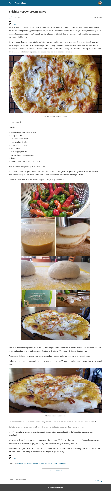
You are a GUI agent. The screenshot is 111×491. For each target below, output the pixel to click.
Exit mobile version (55, 488)
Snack (55, 463)
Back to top (98, 481)
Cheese (20, 463)
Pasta (33, 463)
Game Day (27, 463)
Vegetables (62, 463)
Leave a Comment (55, 471)
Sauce (49, 463)
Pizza (38, 463)
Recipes (44, 463)
